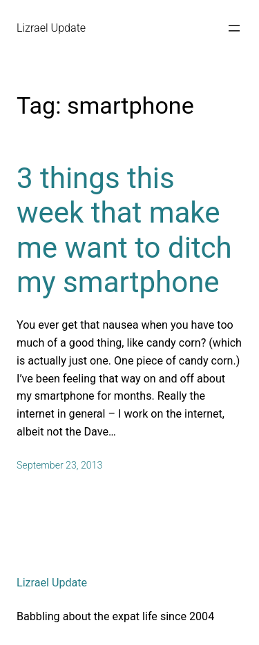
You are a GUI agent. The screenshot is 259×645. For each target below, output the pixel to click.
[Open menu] (234, 28)
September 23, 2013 (59, 465)
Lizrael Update (51, 27)
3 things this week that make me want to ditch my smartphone (124, 230)
